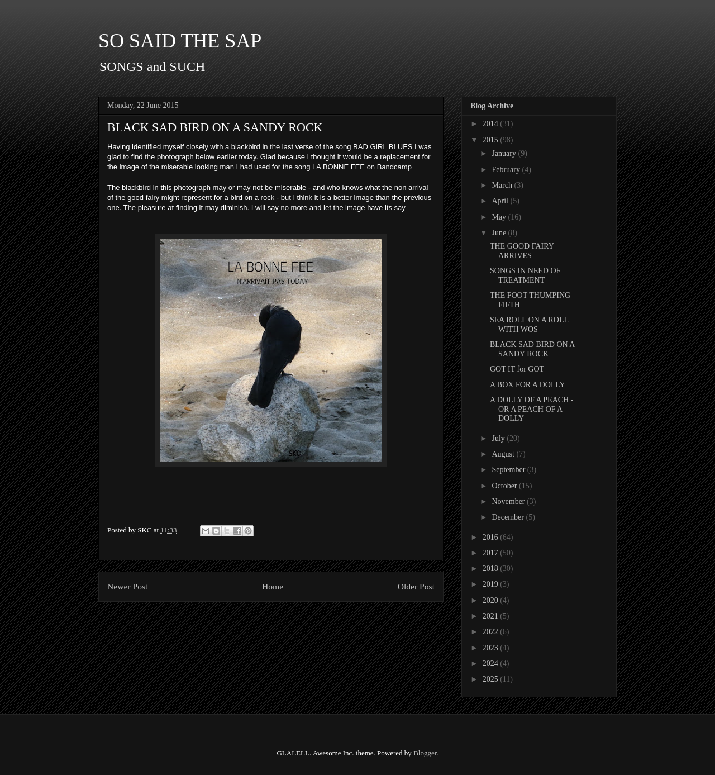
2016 (491, 537)
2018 (491, 568)
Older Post (416, 586)
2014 (491, 124)
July (499, 438)
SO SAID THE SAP (179, 41)
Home (272, 586)
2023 (491, 648)
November (509, 501)
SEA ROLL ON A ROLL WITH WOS (529, 325)
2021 (491, 616)
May (500, 217)
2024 (491, 663)
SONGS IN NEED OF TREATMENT (525, 275)
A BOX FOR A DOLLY (527, 385)
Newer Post (127, 586)
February (507, 169)
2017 (491, 553)
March (503, 185)
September (509, 469)
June (500, 233)
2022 (491, 631)
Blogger (424, 753)
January (505, 153)
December (509, 517)
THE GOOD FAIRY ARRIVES (522, 251)
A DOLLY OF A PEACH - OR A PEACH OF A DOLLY (531, 409)
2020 (491, 600)
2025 (491, 679)
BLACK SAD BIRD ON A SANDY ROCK (532, 349)
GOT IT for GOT (517, 369)
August (504, 454)
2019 (491, 584)
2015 (491, 140)
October (505, 486)
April (501, 201)
